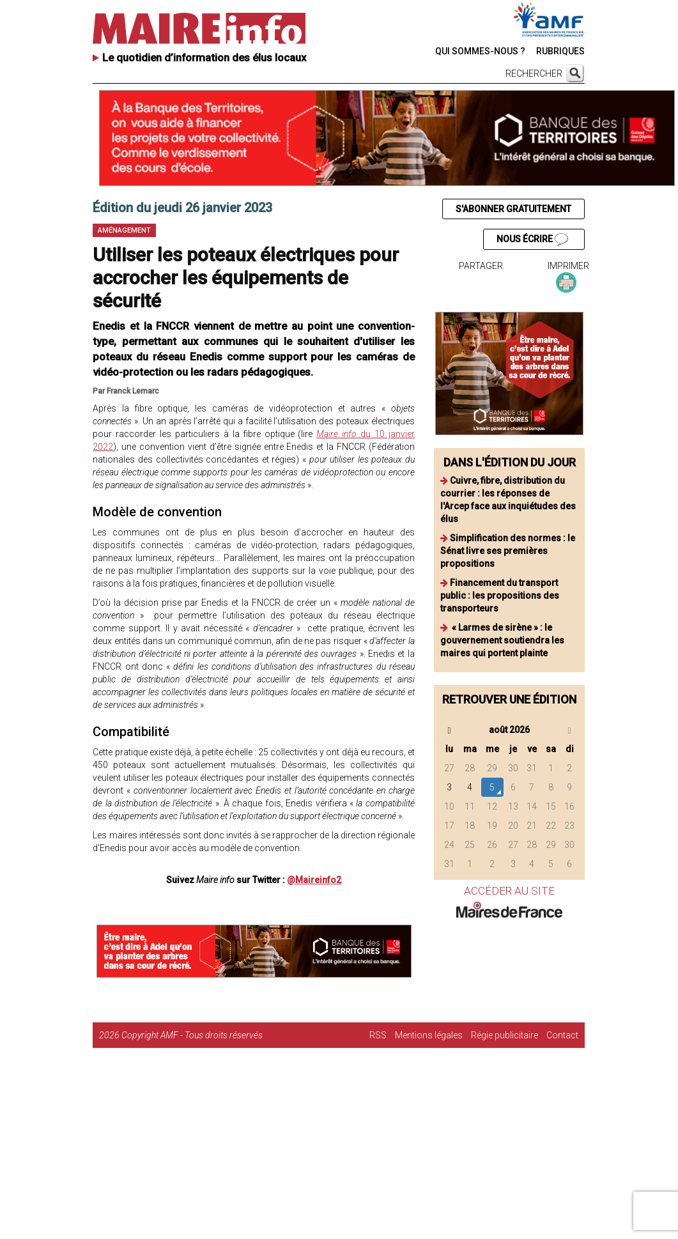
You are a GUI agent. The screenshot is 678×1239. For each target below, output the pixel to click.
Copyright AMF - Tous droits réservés (192, 1035)
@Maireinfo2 (314, 880)
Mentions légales (429, 1035)
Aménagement (124, 230)
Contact (562, 1035)
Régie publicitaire (504, 1035)
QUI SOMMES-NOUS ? (480, 51)
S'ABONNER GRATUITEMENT (513, 209)
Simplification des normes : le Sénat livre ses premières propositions (507, 551)
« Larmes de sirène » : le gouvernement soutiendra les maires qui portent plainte (502, 640)
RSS (378, 1035)
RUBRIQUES (560, 51)
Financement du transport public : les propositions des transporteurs (499, 595)
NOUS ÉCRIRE (532, 239)
